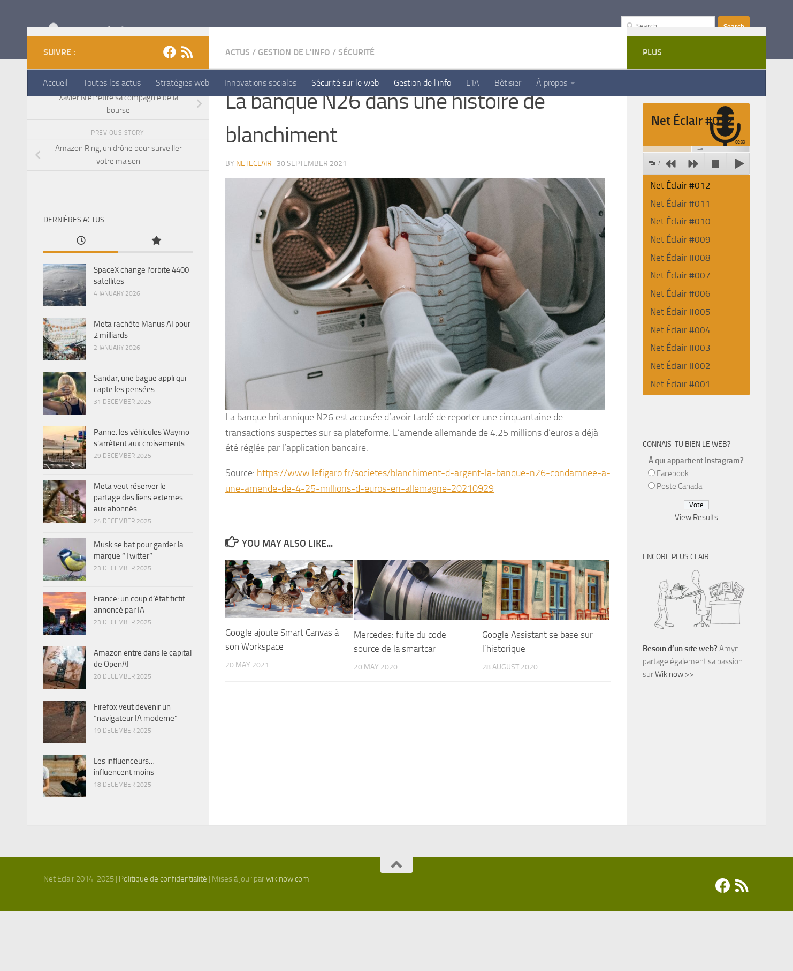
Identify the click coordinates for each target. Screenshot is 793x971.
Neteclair (254, 223)
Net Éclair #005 (680, 371)
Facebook (673, 533)
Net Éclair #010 (680, 281)
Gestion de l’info (422, 83)
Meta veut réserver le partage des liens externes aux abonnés (138, 557)
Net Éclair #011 (680, 263)
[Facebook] (169, 112)
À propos (551, 83)
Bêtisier (507, 83)
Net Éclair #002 (680, 425)
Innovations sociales (260, 83)
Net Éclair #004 (680, 390)
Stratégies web (182, 83)
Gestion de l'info (294, 112)
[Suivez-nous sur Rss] (186, 112)
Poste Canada (679, 546)
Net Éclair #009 (680, 299)
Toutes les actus (112, 83)
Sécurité (356, 112)
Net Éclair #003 (680, 407)
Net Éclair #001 (680, 444)
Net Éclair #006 (680, 353)
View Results (696, 577)
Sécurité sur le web (345, 83)
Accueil (55, 83)
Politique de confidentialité (163, 939)
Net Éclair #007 (680, 335)
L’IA (472, 83)
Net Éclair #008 (680, 317)
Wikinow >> (674, 734)
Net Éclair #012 (680, 245)
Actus (237, 112)
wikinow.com (287, 939)
